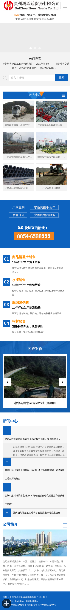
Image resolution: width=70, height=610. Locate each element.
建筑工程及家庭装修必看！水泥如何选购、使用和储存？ (33, 439)
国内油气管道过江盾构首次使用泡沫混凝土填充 (36, 512)
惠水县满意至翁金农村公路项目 (35, 403)
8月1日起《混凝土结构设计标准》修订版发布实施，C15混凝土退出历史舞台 (34, 474)
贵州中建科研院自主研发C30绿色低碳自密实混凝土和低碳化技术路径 (34, 499)
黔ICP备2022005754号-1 (15, 605)
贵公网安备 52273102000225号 (41, 605)
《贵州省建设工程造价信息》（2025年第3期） (27, 63)
